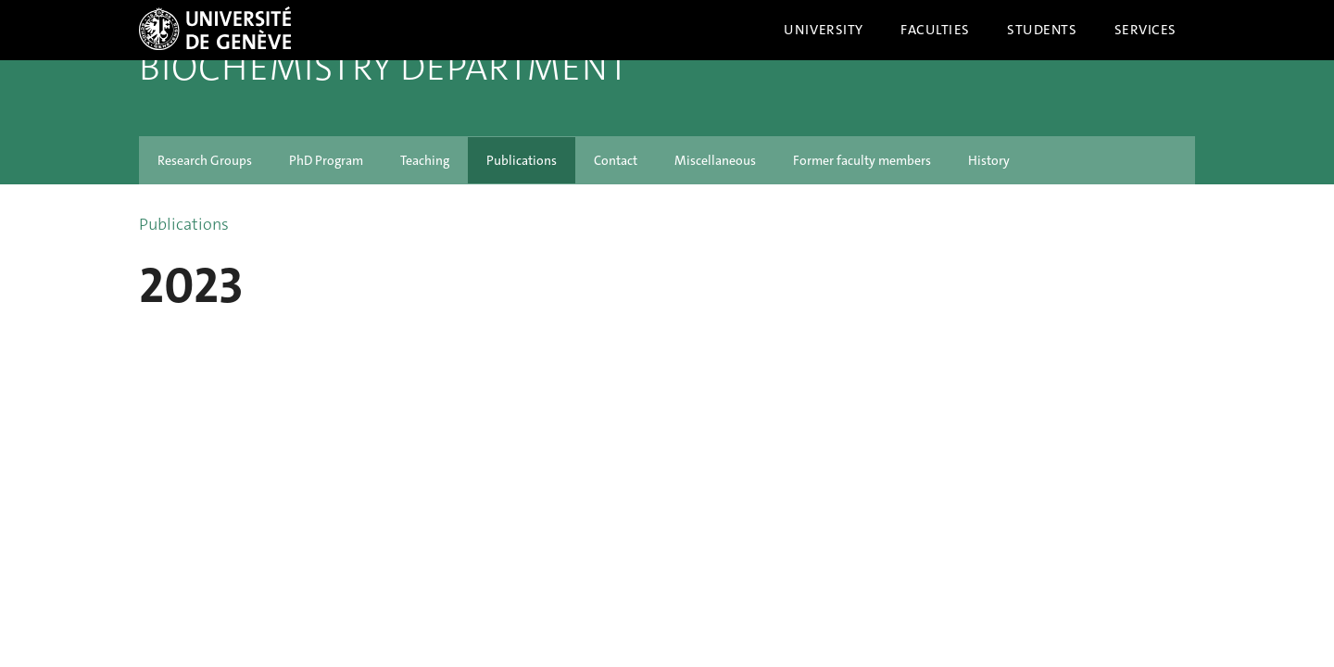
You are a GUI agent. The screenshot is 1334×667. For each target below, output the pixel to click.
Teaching (424, 160)
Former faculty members (862, 160)
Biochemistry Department (383, 68)
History (989, 160)
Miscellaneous (715, 160)
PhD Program (326, 160)
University (823, 29)
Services (1145, 29)
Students (1042, 29)
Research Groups (204, 160)
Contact (615, 160)
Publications (521, 160)
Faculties (935, 29)
